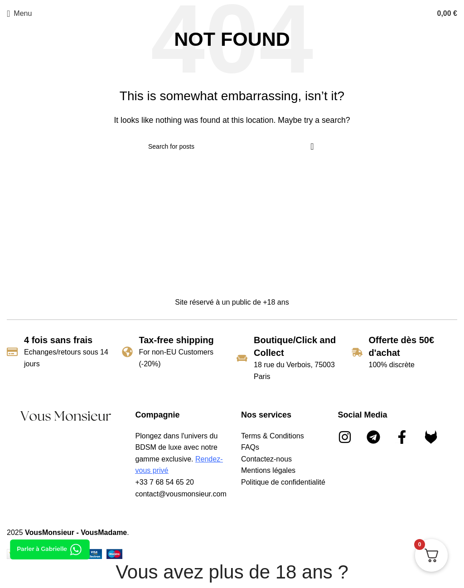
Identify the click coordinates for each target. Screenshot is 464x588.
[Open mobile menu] (19, 14)
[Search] (232, 146)
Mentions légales (268, 470)
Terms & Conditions (272, 436)
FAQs (250, 447)
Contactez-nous (266, 459)
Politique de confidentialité (283, 482)
